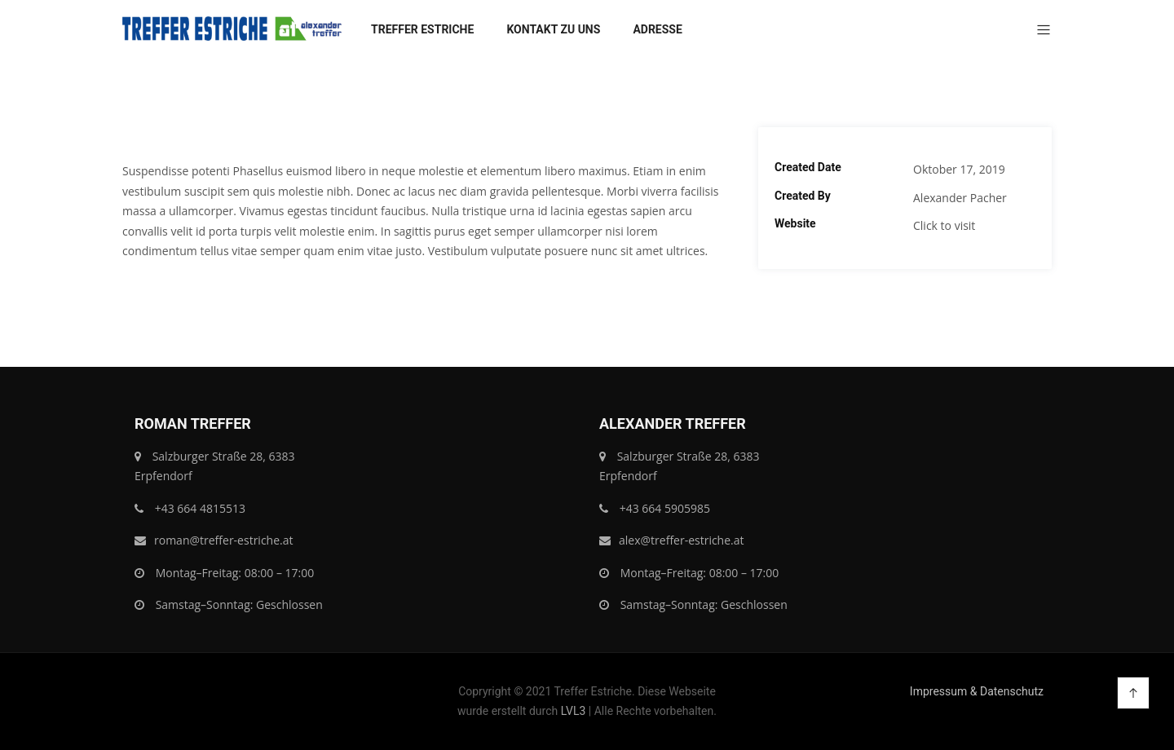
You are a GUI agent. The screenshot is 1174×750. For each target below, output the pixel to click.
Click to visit (944, 225)
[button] (1037, 31)
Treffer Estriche (422, 29)
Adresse (657, 29)
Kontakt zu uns (553, 29)
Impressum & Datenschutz (977, 691)
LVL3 (573, 710)
